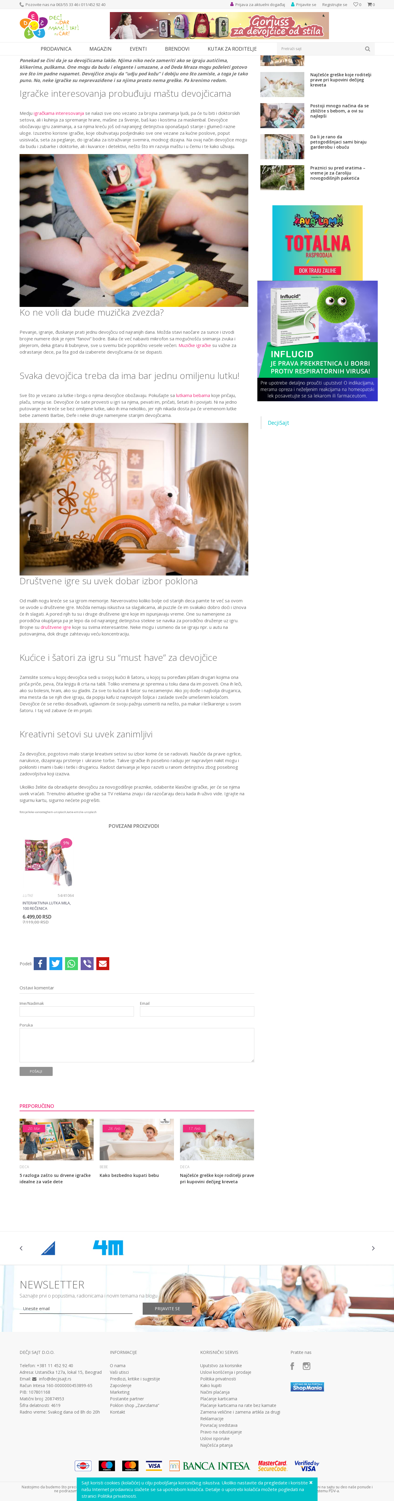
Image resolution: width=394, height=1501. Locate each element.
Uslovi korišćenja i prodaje (225, 1427)
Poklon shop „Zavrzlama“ (134, 1460)
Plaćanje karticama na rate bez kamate (238, 1460)
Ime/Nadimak (32, 1059)
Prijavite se (167, 1364)
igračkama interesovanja (59, 169)
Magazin (46, 59)
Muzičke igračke (194, 401)
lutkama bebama (193, 451)
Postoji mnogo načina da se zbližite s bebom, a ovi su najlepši (339, 166)
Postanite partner (127, 1454)
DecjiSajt (278, 478)
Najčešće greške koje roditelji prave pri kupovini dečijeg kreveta (217, 1234)
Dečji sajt (27, 59)
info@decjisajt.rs (55, 1434)
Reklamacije (212, 1474)
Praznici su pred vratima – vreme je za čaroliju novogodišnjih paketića (337, 228)
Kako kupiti (211, 1441)
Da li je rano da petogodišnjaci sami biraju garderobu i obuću (338, 197)
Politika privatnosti (218, 1434)
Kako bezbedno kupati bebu (129, 1231)
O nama (118, 1421)
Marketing (119, 1447)
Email (145, 1059)
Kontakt (117, 1467)
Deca (61, 59)
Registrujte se (334, 4)
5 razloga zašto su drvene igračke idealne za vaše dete (55, 1234)
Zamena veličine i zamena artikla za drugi (240, 1467)
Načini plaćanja (215, 1447)
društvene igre (56, 683)
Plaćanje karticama (218, 1454)
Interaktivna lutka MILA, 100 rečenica (47, 961)
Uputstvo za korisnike (221, 1421)
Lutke (28, 951)
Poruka (26, 1080)
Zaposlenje (121, 1441)
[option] (48, 943)
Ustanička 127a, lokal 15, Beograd (68, 1427)
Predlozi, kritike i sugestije (135, 1434)
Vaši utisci (119, 1427)
